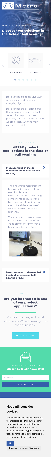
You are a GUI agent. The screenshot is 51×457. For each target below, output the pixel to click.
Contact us (25, 336)
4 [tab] (28, 79)
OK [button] (10, 443)
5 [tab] (32, 79)
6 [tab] (36, 79)
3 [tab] (24, 79)
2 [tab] (20, 79)
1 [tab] (16, 79)
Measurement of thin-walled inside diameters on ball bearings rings (25, 275)
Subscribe (26, 385)
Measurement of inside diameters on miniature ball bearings (25, 171)
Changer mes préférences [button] (24, 448)
